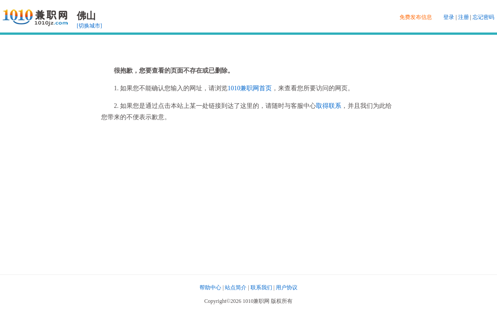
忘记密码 (483, 17)
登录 (448, 17)
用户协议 (286, 287)
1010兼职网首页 (250, 88)
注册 (463, 17)
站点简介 (235, 287)
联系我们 (261, 287)
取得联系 (328, 105)
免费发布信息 (415, 17)
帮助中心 (210, 287)
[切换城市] (89, 26)
